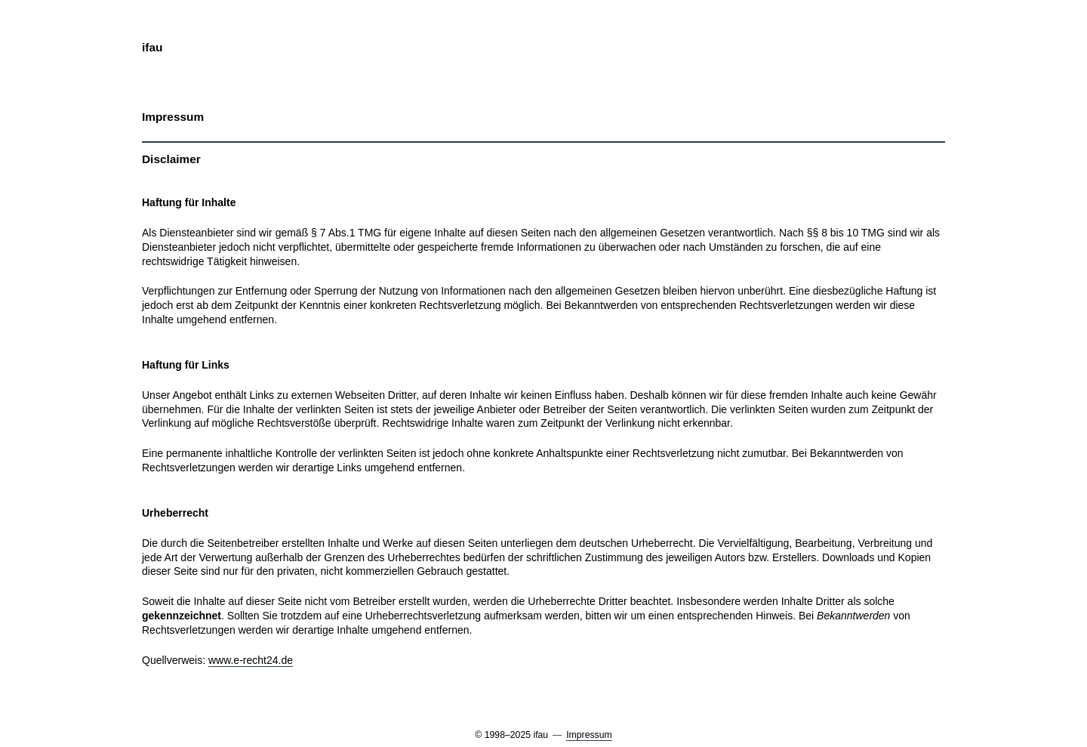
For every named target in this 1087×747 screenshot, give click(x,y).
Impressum (589, 735)
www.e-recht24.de (250, 660)
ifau (152, 47)
